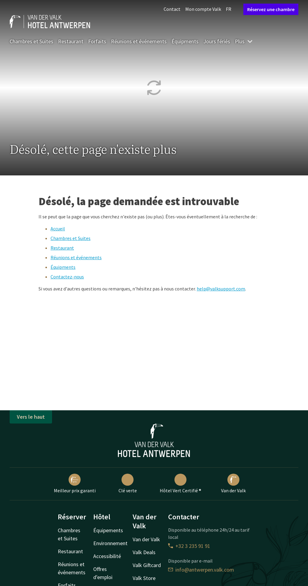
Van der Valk (233, 483)
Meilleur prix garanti (75, 483)
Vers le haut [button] (31, 416)
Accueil (58, 229)
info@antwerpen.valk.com (201, 569)
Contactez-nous (67, 277)
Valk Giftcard (147, 565)
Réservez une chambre (270, 9)
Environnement (110, 543)
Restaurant (70, 41)
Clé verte (128, 483)
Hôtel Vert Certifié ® (180, 483)
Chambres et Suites (31, 41)
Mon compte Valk (203, 9)
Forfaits (97, 41)
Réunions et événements (139, 41)
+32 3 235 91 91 (189, 545)
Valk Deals (144, 552)
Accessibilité (107, 556)
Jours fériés (216, 41)
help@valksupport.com (221, 289)
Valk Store (144, 578)
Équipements (108, 530)
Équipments (185, 41)
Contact (172, 9)
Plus (244, 41)
